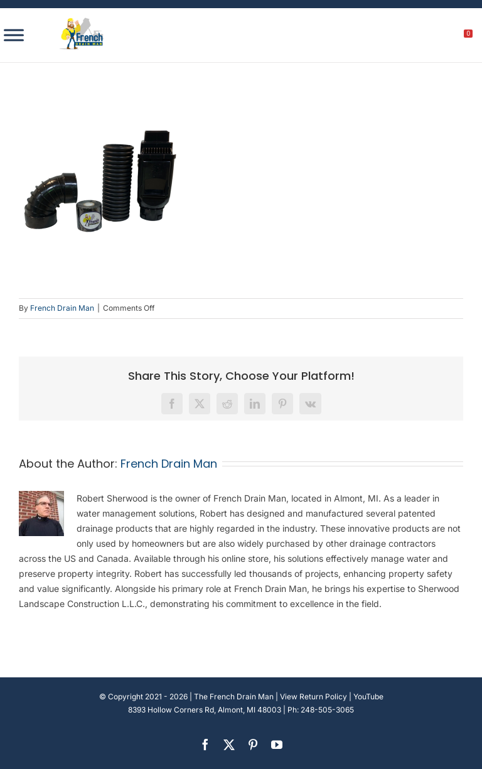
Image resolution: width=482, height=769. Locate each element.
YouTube (368, 696)
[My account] (425, 37)
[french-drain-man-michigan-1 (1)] (82, 21)
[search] (398, 37)
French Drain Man (62, 308)
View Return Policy (313, 696)
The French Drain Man (234, 696)
